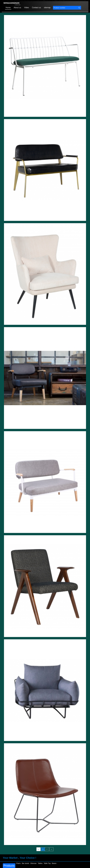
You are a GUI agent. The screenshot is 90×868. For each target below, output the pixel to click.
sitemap (47, 8)
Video (26, 8)
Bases (54, 863)
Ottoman (33, 863)
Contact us (36, 8)
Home (8, 8)
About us (17, 8)
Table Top (47, 863)
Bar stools (25, 863)
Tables (40, 863)
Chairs (18, 863)
